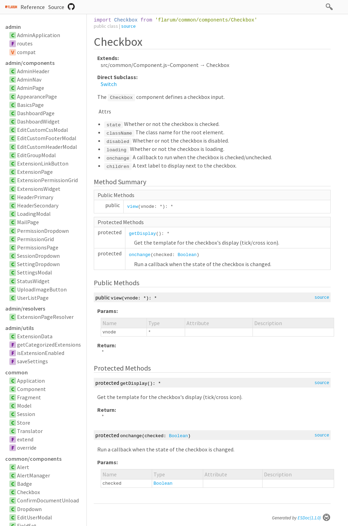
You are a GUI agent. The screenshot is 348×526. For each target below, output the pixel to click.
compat (26, 52)
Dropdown (29, 509)
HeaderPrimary (35, 197)
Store (23, 422)
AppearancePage (37, 96)
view (132, 206)
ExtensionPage (35, 171)
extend (25, 439)
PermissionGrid (35, 239)
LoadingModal (34, 213)
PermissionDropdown (43, 230)
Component (31, 388)
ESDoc (314, 518)
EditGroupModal (36, 155)
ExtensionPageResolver (45, 316)
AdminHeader (33, 71)
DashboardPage (36, 113)
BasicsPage (30, 104)
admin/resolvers (25, 308)
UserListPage (33, 297)
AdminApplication (38, 35)
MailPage (28, 222)
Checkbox (28, 492)
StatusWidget (33, 281)
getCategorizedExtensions (49, 344)
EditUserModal (34, 517)
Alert (23, 467)
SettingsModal (34, 272)
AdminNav (29, 79)
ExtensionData (34, 336)
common (16, 372)
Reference (32, 6)
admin (13, 26)
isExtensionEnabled (40, 352)
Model (24, 405)
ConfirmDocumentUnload (48, 500)
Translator (30, 430)
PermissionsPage (37, 247)
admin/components (30, 62)
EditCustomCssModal (42, 129)
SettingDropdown (38, 264)
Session (26, 413)
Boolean (187, 254)
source (128, 26)
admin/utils (19, 327)
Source (56, 6)
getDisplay (142, 233)
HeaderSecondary (37, 205)
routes (25, 43)
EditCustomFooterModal (46, 138)
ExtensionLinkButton (42, 163)
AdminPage (30, 87)
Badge (24, 483)
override (26, 447)
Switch (109, 83)
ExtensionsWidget (38, 188)
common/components (33, 458)
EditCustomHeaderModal (47, 146)
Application (31, 380)
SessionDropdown (38, 255)
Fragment (29, 397)
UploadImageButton (42, 289)
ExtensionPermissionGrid (47, 180)
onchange (139, 254)
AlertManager (33, 475)
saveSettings (32, 361)
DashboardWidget (38, 121)
